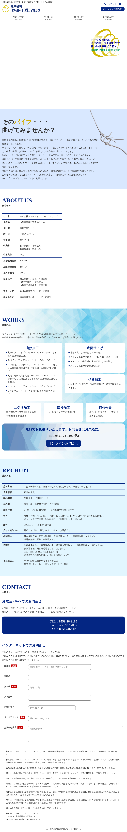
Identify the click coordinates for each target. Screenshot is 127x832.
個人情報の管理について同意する (63, 829)
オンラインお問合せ (112, 9)
